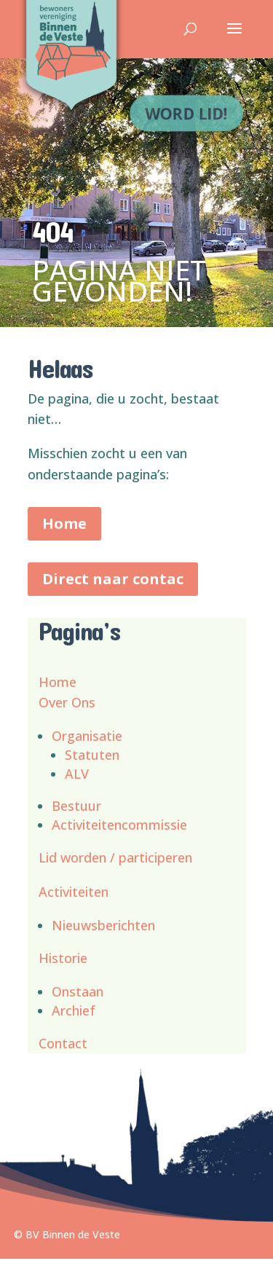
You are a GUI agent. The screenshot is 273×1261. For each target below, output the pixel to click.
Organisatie (87, 736)
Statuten (92, 754)
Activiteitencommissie (119, 824)
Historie (63, 958)
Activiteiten (73, 891)
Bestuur (76, 805)
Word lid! (188, 112)
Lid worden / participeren (115, 857)
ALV (77, 773)
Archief (73, 1010)
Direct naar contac (112, 579)
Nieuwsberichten (103, 925)
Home (64, 523)
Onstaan (77, 991)
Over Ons (67, 702)
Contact (63, 1043)
